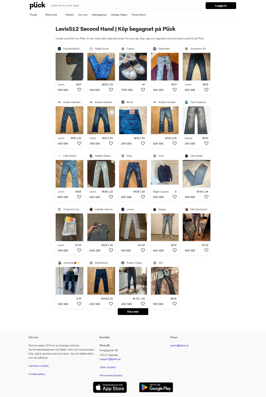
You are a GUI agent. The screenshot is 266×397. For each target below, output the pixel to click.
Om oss (83, 14)
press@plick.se (179, 345)
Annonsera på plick (111, 375)
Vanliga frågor (119, 14)
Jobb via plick (108, 367)
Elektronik (51, 14)
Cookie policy (36, 374)
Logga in (221, 5)
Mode (33, 14)
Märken (69, 14)
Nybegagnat (99, 14)
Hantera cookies (38, 365)
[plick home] (37, 5)
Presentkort (138, 14)
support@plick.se (110, 359)
